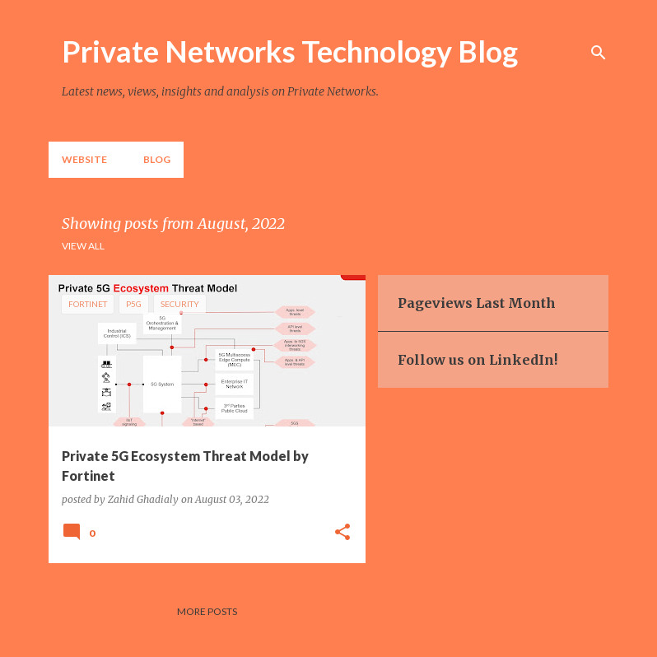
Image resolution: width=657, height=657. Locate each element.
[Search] (598, 52)
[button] (342, 532)
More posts (207, 611)
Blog (156, 159)
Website (84, 159)
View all (83, 246)
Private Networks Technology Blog (290, 51)
